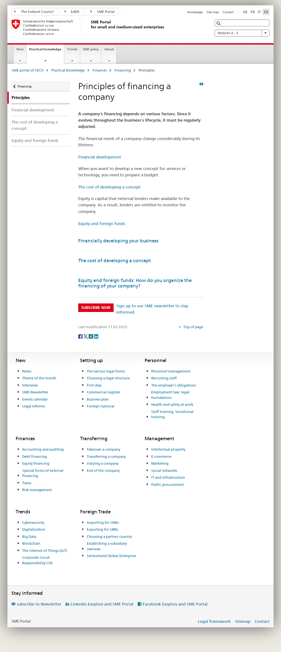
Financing (122, 70)
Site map (213, 12)
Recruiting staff (164, 378)
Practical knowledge (46, 51)
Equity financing (35, 463)
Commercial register (103, 392)
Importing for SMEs (103, 522)
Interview (30, 385)
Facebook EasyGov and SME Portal (175, 604)
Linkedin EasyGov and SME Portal (102, 604)
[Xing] (91, 336)
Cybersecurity (33, 522)
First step (94, 385)
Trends (72, 49)
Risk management (37, 489)
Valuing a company (103, 463)
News (26, 371)
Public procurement (167, 484)
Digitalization (33, 529)
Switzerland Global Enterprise (111, 556)
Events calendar (35, 399)
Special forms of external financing (42, 473)
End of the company (103, 470)
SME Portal (103, 11)
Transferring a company (106, 456)
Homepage (195, 12)
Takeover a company (103, 449)
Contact (228, 12)
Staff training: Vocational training (172, 414)
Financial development (33, 110)
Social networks (164, 470)
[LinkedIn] (96, 336)
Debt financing (34, 456)
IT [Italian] (259, 12)
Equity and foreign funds (35, 140)
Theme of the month (39, 378)
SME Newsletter (35, 392)
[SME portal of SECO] (90, 27)
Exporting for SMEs (102, 529)
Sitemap (243, 621)
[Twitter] (86, 336)
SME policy (91, 49)
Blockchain (31, 543)
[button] (219, 23)
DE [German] (245, 12)
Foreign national (100, 406)
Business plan (98, 399)
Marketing (159, 463)
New (20, 49)
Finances (99, 70)
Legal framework (214, 621)
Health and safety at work (172, 404)
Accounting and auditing (43, 449)
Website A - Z (242, 33)
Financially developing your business (118, 240)
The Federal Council (34, 11)
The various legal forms (106, 371)
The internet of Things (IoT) (44, 550)
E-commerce (161, 456)
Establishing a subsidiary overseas (107, 546)
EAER (72, 11)
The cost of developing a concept (35, 125)
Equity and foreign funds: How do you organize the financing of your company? (135, 283)
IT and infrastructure (168, 477)
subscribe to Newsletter (39, 604)
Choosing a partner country (109, 536)
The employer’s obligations (173, 385)
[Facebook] (80, 336)
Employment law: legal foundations (170, 395)
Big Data (29, 536)
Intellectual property (168, 449)
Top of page (192, 327)
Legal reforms (33, 406)
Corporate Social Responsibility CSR (37, 560)
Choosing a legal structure (108, 378)
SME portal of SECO (28, 70)
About (109, 49)
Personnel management (170, 371)
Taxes (26, 483)
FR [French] (253, 12)
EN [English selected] (266, 12)
